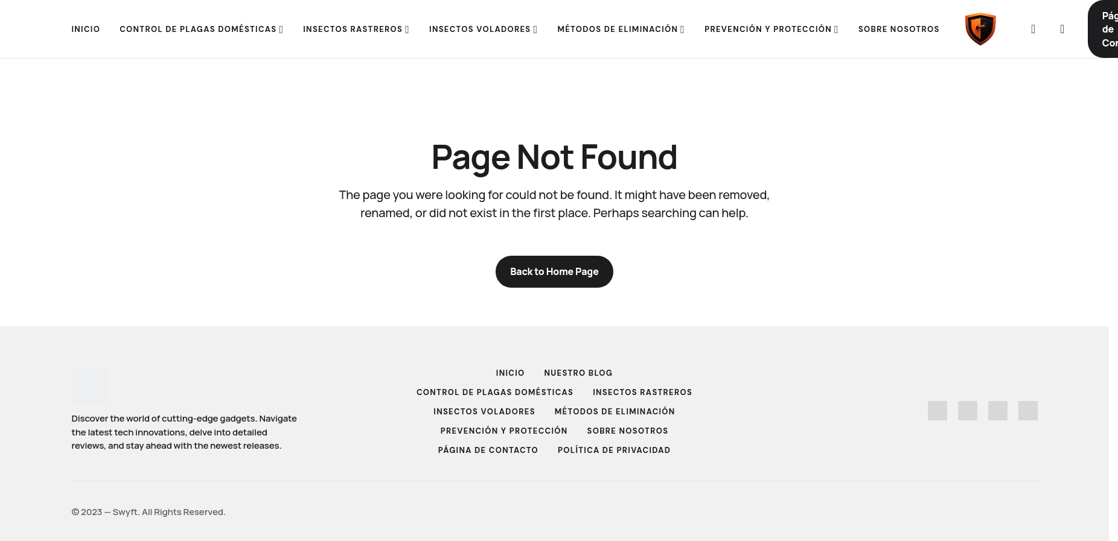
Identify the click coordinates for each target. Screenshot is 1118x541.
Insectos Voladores (484, 412)
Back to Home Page (554, 271)
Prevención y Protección (504, 431)
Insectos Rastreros (642, 392)
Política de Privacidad (614, 450)
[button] (1033, 29)
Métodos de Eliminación (615, 412)
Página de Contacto (488, 450)
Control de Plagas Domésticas (495, 392)
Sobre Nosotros (628, 431)
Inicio (510, 373)
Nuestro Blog (579, 373)
